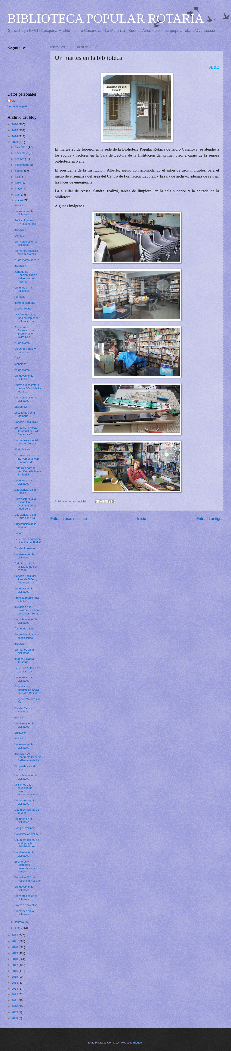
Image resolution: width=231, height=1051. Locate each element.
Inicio (141, 519)
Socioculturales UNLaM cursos (25, 222)
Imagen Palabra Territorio (24, 660)
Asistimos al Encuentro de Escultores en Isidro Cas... (24, 332)
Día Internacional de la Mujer (26, 811)
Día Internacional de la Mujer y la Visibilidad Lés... (26, 843)
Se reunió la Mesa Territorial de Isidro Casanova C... (27, 431)
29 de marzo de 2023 (27, 260)
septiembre (22, 164)
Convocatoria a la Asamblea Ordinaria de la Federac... (25, 503)
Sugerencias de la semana (25, 525)
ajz (13, 100)
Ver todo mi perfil (17, 106)
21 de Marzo (22, 449)
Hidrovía (19, 296)
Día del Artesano (24, 548)
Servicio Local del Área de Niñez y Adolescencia (25, 579)
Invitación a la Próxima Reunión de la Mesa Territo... (28, 610)
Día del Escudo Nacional (23, 710)
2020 (15, 947)
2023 (15, 142)
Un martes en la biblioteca (24, 651)
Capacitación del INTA (27, 834)
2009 (15, 1012)
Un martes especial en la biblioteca (26, 252)
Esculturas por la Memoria (24, 414)
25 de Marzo (22, 343)
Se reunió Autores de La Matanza (27, 669)
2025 (15, 130)
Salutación (20, 732)
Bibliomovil (21, 406)
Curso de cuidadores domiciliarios (27, 636)
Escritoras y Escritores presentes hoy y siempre (25, 866)
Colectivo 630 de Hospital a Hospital (27, 879)
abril (18, 194)
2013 (15, 988)
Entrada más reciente (68, 519)
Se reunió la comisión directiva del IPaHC (27, 540)
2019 (15, 953)
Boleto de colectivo (25, 905)
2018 (15, 959)
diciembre (21, 147)
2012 (15, 994)
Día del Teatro (22, 308)
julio (18, 176)
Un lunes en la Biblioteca (23, 289)
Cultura (18, 533)
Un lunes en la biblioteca (23, 482)
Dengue (19, 235)
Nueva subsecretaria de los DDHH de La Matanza (27, 388)
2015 (15, 976)
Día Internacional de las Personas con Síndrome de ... (26, 459)
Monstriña (20, 364)
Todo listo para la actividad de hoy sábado (25, 567)
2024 (15, 136)
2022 (15, 935)
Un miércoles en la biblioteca (25, 243)
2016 (15, 971)
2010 (15, 1006)
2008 (15, 1018)
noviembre (22, 153)
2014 (15, 982)
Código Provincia (24, 828)
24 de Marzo (22, 370)
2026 (15, 124)
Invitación (20, 205)
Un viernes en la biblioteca (24, 556)
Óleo (17, 358)
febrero (19, 922)
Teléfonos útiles (23, 628)
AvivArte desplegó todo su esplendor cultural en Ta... (26, 318)
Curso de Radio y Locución (25, 350)
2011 (15, 1000)
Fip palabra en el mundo (24, 768)
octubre (20, 159)
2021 (15, 941)
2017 (15, 965)
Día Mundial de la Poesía (25, 491)
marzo (19, 200)
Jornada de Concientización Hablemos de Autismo (25, 276)
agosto (19, 170)
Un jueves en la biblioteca (23, 213)
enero (19, 927)
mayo (18, 188)
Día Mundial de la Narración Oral (25, 516)
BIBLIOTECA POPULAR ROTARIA (105, 18)
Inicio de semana (24, 302)
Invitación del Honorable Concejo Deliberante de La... (27, 757)
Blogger (138, 1042)
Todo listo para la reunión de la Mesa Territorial (27, 471)
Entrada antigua (210, 519)
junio (18, 182)
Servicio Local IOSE (26, 421)
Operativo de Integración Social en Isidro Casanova (27, 690)
